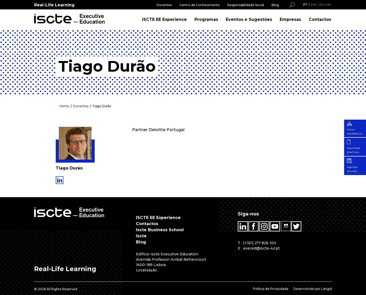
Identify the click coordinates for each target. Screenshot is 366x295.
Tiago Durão (101, 106)
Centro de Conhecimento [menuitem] (199, 5)
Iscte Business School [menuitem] (160, 229)
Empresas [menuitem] (290, 19)
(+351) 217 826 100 (259, 243)
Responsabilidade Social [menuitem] (245, 5)
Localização (146, 270)
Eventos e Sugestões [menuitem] (249, 19)
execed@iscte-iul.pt (261, 248)
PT (305, 5)
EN (313, 5)
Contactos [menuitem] (320, 19)
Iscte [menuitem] (141, 236)
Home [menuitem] (64, 106)
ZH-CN (325, 5)
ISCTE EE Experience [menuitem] (164, 19)
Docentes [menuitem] (164, 5)
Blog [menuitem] (275, 5)
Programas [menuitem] (206, 19)
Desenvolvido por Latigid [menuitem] (312, 289)
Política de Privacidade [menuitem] (270, 289)
